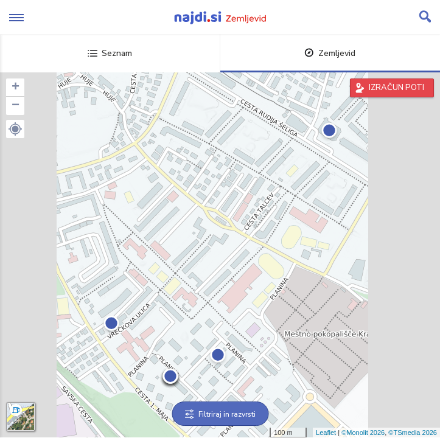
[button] (15, 129)
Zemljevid (329, 53)
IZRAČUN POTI (396, 87)
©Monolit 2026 (363, 432)
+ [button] (15, 87)
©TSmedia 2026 (412, 432)
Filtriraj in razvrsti (220, 414)
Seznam (110, 53)
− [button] (15, 106)
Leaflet (326, 432)
